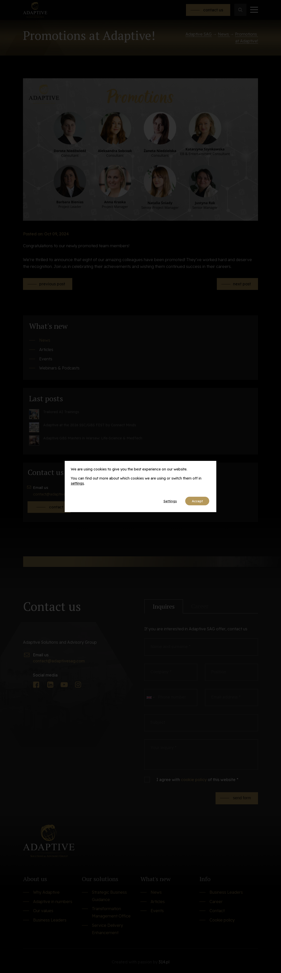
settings (77, 483)
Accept (196, 501)
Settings (165, 501)
